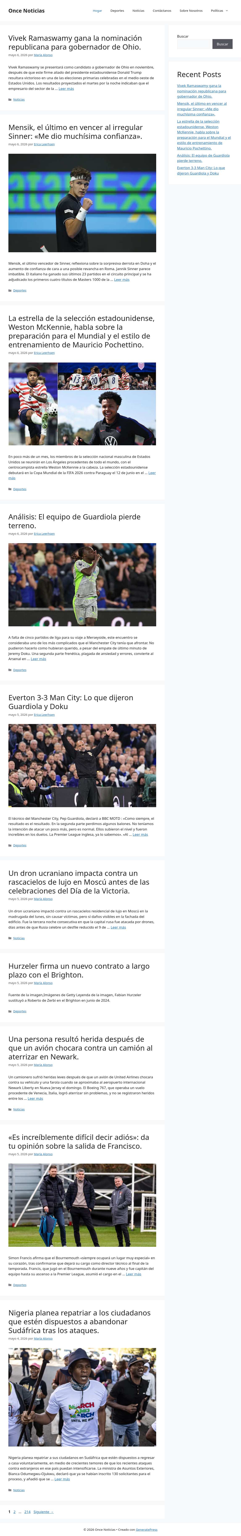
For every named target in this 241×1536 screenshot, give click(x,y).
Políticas (222, 10)
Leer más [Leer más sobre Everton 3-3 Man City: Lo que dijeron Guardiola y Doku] (140, 834)
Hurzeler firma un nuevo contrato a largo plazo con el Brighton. (79, 970)
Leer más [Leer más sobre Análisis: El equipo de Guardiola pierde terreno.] (38, 658)
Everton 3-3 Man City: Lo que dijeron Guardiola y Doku (70, 701)
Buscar (183, 36)
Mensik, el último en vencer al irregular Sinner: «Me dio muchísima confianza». (75, 131)
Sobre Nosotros (191, 10)
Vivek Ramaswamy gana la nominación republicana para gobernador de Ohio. (75, 42)
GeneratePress (146, 1529)
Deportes (117, 10)
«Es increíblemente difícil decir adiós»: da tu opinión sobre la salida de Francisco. (78, 1141)
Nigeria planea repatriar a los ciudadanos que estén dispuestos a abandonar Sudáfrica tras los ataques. (79, 1321)
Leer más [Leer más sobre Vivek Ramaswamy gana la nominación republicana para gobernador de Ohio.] (66, 88)
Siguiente (44, 1511)
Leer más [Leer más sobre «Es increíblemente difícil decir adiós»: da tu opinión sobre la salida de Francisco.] (133, 1274)
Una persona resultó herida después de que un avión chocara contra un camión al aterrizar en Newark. (80, 1048)
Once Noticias (26, 10)
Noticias (138, 10)
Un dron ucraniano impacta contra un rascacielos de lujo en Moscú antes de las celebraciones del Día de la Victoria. (78, 882)
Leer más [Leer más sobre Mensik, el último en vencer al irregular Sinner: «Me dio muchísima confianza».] (122, 279)
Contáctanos (162, 10)
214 (27, 1511)
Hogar (97, 10)
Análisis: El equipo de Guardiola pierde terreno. (74, 521)
